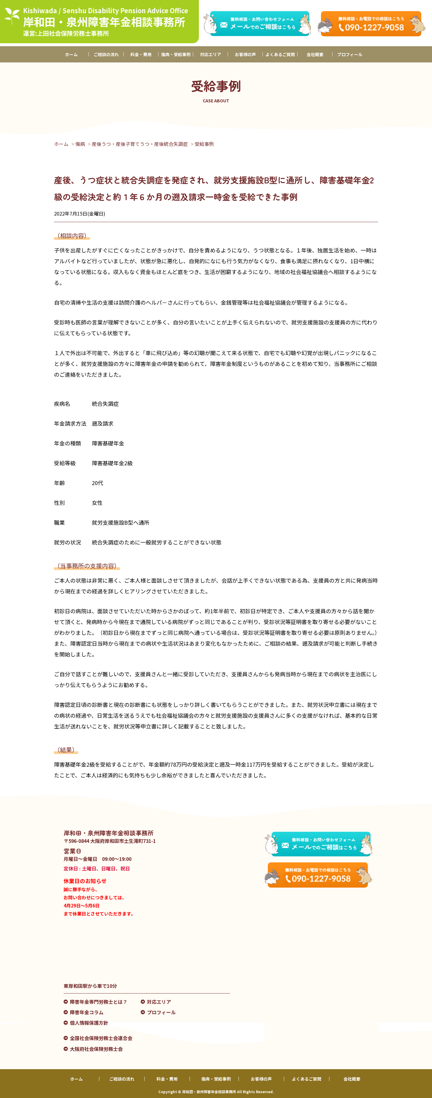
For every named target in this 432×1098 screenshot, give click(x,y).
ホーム (71, 54)
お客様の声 (245, 54)
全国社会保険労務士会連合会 (101, 1038)
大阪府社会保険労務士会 (96, 1048)
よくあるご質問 (280, 54)
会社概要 (315, 54)
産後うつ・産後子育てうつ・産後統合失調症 (140, 143)
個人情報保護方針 (89, 1022)
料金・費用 (141, 54)
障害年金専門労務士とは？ (99, 1001)
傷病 (80, 143)
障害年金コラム (87, 1012)
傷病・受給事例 (175, 54)
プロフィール (349, 54)
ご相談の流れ (106, 54)
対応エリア (210, 54)
